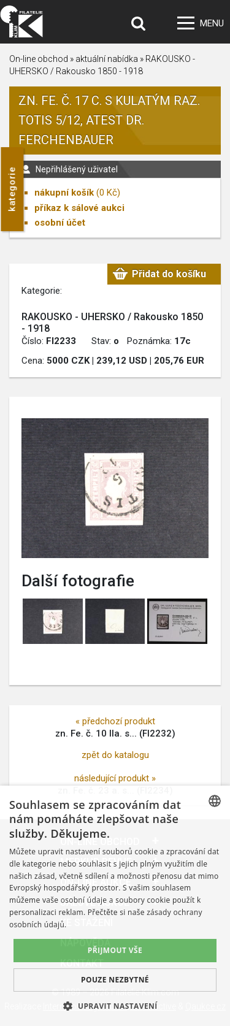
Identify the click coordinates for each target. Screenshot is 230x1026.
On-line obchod (38, 59)
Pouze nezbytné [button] (115, 979)
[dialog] (115, 906)
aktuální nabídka (106, 59)
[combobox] (215, 801)
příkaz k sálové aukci (79, 207)
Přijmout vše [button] (115, 950)
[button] (114, 1006)
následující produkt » (115, 778)
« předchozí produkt (115, 721)
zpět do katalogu (115, 754)
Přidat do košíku (169, 274)
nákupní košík (64, 192)
